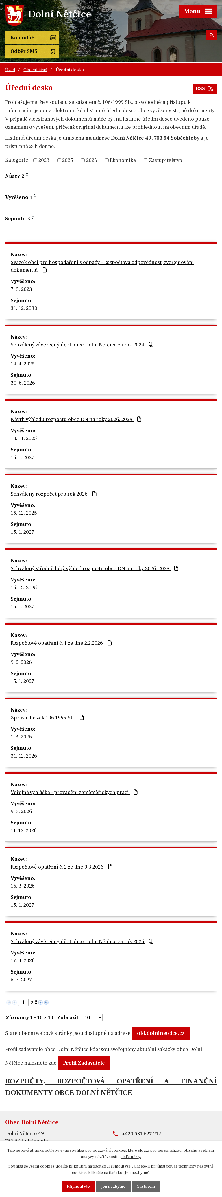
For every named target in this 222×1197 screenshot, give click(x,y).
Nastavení (146, 1186)
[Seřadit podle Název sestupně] (27, 162)
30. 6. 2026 (23, 369)
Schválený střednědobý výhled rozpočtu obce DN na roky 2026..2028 (95, 555)
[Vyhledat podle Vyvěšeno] (111, 196)
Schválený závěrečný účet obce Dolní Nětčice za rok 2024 (83, 331)
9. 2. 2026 (21, 648)
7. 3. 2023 (21, 275)
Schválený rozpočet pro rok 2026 (54, 480)
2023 (43, 146)
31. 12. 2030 (24, 294)
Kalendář (22, 37)
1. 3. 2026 (21, 723)
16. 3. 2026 (23, 872)
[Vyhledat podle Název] (111, 173)
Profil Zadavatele (84, 1049)
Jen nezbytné (113, 1186)
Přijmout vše (78, 1186)
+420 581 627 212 (141, 1120)
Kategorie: (17, 146)
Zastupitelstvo (165, 146)
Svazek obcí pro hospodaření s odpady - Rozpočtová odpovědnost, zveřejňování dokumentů (102, 252)
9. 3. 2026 (21, 798)
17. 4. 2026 (23, 947)
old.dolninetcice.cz (160, 1019)
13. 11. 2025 (24, 425)
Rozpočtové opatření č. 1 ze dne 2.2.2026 (62, 629)
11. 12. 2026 (24, 817)
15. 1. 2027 (22, 444)
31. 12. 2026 (24, 742)
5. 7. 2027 (21, 966)
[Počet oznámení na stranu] (92, 1004)
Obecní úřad (35, 56)
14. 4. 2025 (23, 350)
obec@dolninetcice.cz (147, 1131)
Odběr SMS (68, 37)
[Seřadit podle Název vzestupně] (27, 159)
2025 (67, 146)
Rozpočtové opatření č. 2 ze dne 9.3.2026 (62, 853)
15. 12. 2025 (24, 499)
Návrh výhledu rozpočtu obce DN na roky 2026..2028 (77, 405)
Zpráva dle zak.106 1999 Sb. (48, 704)
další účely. (131, 1156)
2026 (91, 146)
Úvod (10, 56)
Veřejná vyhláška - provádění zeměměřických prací (75, 778)
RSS (204, 75)
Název (14, 162)
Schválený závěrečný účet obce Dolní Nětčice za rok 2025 (83, 928)
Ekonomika (123, 146)
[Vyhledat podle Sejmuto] (111, 217)
